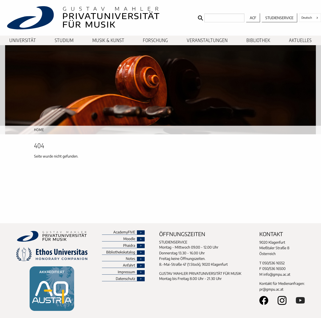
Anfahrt (129, 265)
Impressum (126, 272)
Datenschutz (125, 279)
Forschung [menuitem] (155, 40)
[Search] (220, 18)
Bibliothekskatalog (120, 252)
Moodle (129, 239)
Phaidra (129, 246)
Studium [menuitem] (64, 40)
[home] (98, 18)
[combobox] (310, 18)
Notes (130, 259)
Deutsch (306, 17)
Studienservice (279, 18)
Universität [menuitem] (22, 40)
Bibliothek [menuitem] (258, 40)
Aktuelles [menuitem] (300, 40)
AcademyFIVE (124, 232)
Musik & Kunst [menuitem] (108, 40)
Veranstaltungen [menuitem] (207, 40)
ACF (253, 18)
